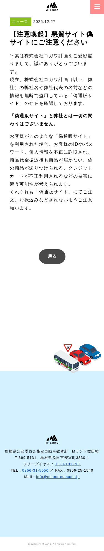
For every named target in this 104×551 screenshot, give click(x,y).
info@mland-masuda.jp (58, 477)
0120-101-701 (68, 464)
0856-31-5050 (35, 470)
